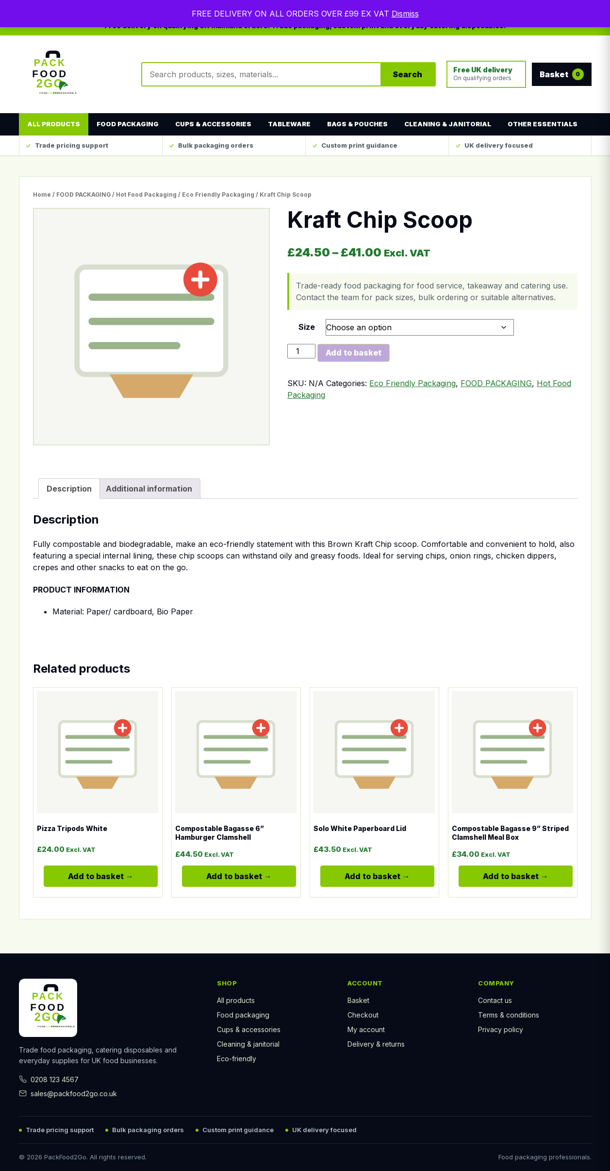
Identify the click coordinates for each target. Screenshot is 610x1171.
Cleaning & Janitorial (447, 124)
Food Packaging (128, 124)
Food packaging (243, 1015)
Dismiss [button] (405, 13)
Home (42, 194)
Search (407, 74)
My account (366, 1029)
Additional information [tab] (149, 488)
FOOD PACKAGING (83, 194)
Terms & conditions (508, 1015)
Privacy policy (500, 1029)
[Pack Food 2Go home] (75, 74)
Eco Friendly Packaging (218, 194)
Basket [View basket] (562, 74)
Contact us (495, 1000)
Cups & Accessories (213, 124)
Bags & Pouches (357, 124)
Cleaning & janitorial (248, 1044)
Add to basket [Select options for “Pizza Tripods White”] (93, 879)
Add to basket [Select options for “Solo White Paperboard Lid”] (369, 879)
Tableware (289, 124)
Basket (358, 1000)
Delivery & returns (376, 1044)
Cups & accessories (248, 1029)
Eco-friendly (236, 1058)
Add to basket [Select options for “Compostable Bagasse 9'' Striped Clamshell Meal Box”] (508, 879)
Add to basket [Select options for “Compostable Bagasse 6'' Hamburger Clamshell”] (231, 879)
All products (53, 124)
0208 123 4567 (49, 1079)
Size (306, 327)
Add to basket (353, 352)
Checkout (363, 1015)
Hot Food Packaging (146, 194)
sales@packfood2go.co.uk (68, 1093)
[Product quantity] (301, 351)
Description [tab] (69, 488)
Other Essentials (542, 124)
